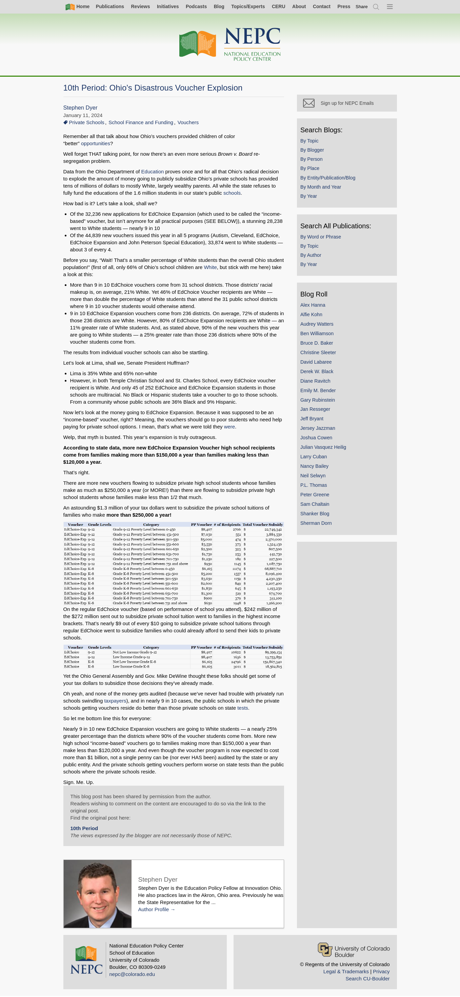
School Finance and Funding (140, 122)
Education (153, 171)
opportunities (95, 143)
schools (221, 193)
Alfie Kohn (313, 316)
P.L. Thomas (315, 486)
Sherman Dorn (318, 524)
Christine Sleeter (320, 354)
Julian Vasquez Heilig (325, 448)
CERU (278, 6)
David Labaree (318, 363)
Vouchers (188, 122)
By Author (312, 256)
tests (242, 708)
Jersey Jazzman (319, 430)
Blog (219, 6)
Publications (110, 6)
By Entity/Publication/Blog (329, 179)
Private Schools (86, 122)
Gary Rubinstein (319, 401)
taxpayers (115, 701)
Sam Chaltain (316, 505)
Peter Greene (316, 496)
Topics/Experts (248, 6)
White (210, 267)
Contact (322, 6)
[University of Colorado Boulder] (354, 950)
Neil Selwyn (314, 477)
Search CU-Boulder (367, 979)
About (299, 6)
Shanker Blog (316, 515)
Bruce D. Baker (318, 344)
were (229, 426)
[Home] (230, 44)
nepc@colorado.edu (132, 975)
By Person (313, 160)
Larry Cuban (315, 458)
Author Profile (153, 910)
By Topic (311, 142)
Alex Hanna (314, 306)
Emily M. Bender (320, 392)
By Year (310, 197)
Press (343, 6)
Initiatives (168, 6)
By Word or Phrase (322, 238)
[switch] (362, 6)
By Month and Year (322, 188)
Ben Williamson (318, 335)
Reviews (140, 6)
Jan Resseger (317, 411)
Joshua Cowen (318, 439)
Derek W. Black (318, 373)
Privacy (381, 972)
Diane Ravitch (317, 382)
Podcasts (196, 6)
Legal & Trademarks (346, 972)
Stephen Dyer (80, 107)
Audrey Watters (318, 325)
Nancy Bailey (316, 467)
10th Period (84, 829)
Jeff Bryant (313, 420)
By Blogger (314, 151)
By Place (311, 170)
